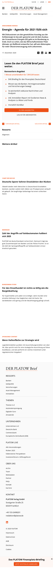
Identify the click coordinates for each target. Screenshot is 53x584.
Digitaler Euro (11, 412)
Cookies (8, 549)
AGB (7, 541)
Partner (8, 478)
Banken (5, 14)
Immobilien (10, 394)
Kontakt (8, 485)
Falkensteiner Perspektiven (15, 454)
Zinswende (10, 415)
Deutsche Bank (11, 429)
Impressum (10, 533)
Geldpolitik (14, 14)
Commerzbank (11, 433)
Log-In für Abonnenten (26, 115)
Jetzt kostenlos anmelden (26, 564)
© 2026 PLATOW (12, 529)
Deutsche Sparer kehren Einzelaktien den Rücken (26, 181)
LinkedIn (7, 522)
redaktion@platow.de (14, 515)
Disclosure (9, 545)
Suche (34, 2)
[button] (38, 53)
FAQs (8, 481)
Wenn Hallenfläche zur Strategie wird (20, 340)
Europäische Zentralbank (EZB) (17, 436)
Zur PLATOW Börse (8, 2)
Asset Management (40, 14)
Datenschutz (10, 537)
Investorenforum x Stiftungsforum (18, 457)
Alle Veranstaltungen (13, 447)
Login (42, 2)
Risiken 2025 (10, 450)
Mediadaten (10, 475)
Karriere (9, 488)
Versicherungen (25, 14)
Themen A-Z (10, 405)
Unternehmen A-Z (12, 426)
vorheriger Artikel (12, 124)
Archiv (8, 468)
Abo (49, 2)
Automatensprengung (14, 408)
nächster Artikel (41, 124)
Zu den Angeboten (26, 110)
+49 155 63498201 (13, 512)
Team (8, 472)
